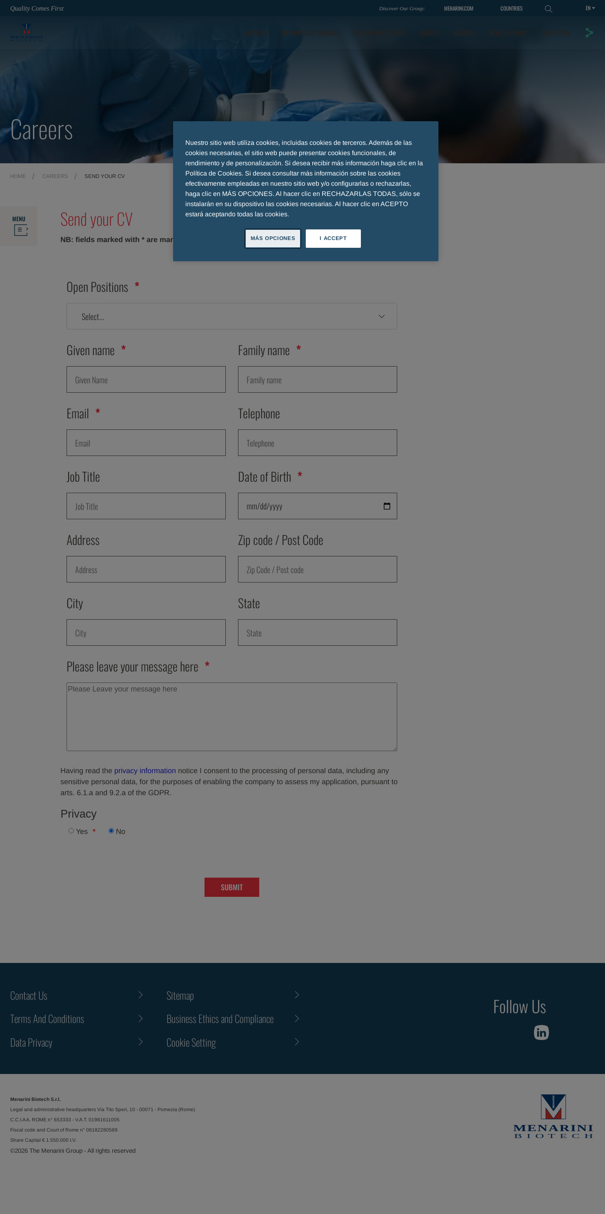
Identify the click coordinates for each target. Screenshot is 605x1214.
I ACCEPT (333, 238)
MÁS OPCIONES (273, 238)
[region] (305, 191)
